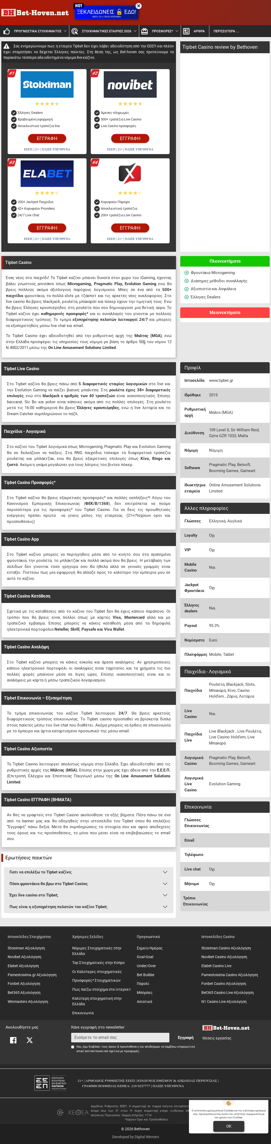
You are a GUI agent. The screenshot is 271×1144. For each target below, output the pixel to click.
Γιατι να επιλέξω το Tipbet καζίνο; (41, 872)
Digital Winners (147, 1137)
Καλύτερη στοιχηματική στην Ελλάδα (97, 1001)
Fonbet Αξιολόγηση (24, 983)
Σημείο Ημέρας (150, 948)
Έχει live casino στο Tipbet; (34, 895)
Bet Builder (146, 975)
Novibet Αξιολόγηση (24, 957)
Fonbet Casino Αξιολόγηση (223, 983)
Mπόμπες (145, 992)
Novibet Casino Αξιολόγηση (224, 957)
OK (228, 1126)
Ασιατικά (144, 1001)
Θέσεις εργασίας (217, 1038)
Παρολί (143, 983)
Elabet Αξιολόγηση (23, 966)
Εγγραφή (185, 1037)
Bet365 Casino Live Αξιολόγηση (227, 992)
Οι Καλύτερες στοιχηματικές (97, 972)
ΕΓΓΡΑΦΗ (47, 138)
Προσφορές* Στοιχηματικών (96, 980)
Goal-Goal (145, 957)
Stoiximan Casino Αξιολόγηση (226, 948)
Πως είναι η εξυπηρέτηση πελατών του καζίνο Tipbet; (58, 906)
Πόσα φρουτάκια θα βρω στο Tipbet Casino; (49, 883)
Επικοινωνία (83, 1013)
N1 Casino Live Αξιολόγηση (224, 1001)
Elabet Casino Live (216, 966)
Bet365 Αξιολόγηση (24, 992)
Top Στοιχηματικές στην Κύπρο (98, 963)
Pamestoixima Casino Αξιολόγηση (229, 975)
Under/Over (146, 966)
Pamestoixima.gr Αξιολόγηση (32, 975)
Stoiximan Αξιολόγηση (26, 948)
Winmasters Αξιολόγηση (28, 1001)
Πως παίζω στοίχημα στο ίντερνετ (101, 989)
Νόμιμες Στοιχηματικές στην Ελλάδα (96, 951)
